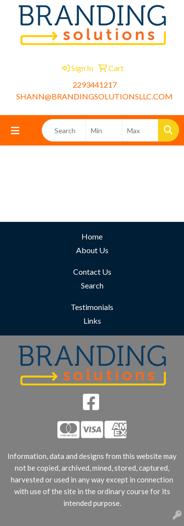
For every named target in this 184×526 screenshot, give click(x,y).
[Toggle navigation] (15, 130)
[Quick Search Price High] (140, 130)
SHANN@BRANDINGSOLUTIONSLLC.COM (94, 96)
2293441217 (95, 84)
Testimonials (92, 306)
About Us (92, 250)
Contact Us (92, 271)
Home (92, 236)
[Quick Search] (64, 130)
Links (92, 320)
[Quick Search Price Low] (103, 130)
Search (92, 285)
